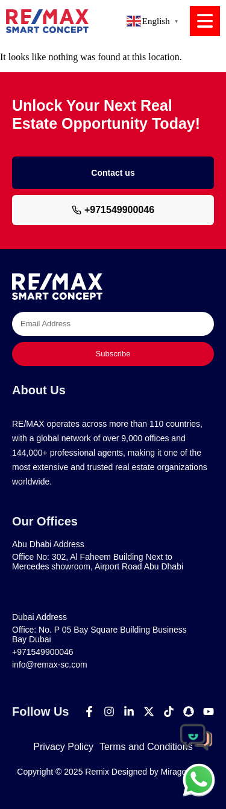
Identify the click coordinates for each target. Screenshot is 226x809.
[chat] (199, 779)
